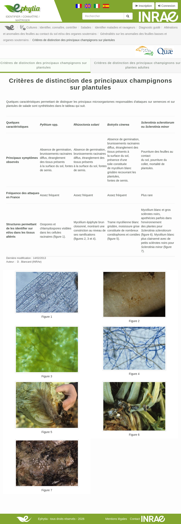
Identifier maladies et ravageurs (115, 27)
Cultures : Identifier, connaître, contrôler (48, 27)
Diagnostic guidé (149, 27)
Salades (86, 27)
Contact (135, 518)
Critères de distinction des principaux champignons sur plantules (73, 40)
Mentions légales (116, 518)
